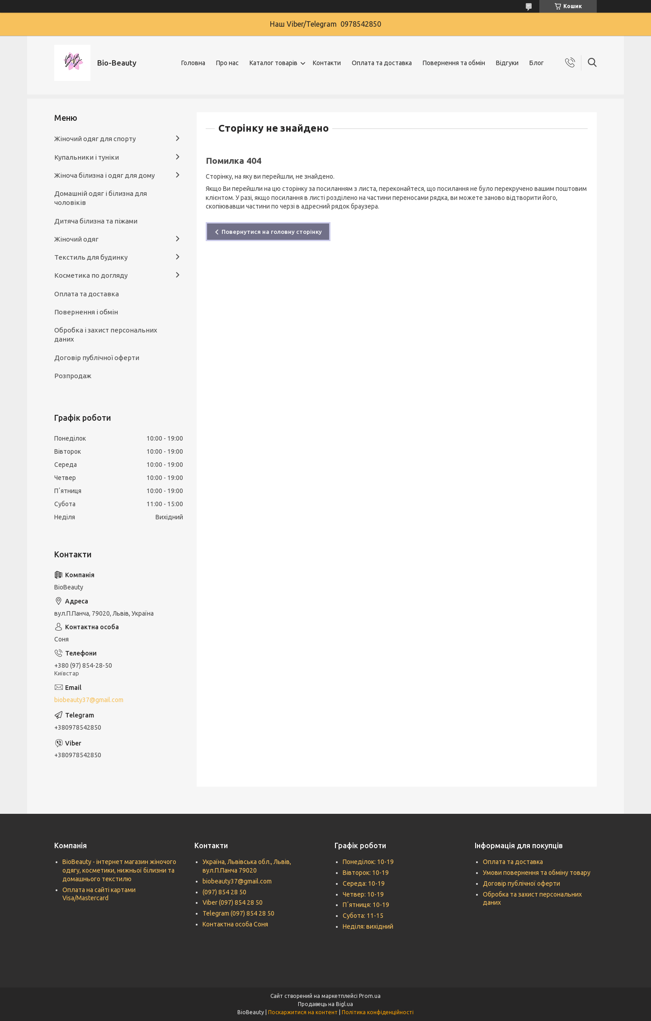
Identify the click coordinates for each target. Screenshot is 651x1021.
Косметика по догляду (90, 275)
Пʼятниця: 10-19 (366, 904)
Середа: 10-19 (364, 883)
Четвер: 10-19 (363, 894)
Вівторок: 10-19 (366, 872)
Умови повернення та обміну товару (536, 872)
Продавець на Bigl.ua (325, 1004)
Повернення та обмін (454, 62)
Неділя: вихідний (368, 926)
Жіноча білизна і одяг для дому (104, 175)
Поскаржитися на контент (303, 1012)
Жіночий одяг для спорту (95, 138)
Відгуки (507, 62)
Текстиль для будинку (90, 257)
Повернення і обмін (86, 312)
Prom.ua (370, 996)
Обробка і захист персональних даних (105, 334)
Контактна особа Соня (235, 924)
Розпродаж (72, 376)
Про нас (227, 62)
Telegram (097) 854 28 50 (238, 913)
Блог (536, 62)
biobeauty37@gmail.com (88, 699)
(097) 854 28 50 (224, 892)
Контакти (327, 62)
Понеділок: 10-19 (368, 861)
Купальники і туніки (86, 157)
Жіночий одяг (76, 239)
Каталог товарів (273, 62)
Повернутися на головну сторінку (272, 231)
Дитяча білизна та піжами (95, 221)
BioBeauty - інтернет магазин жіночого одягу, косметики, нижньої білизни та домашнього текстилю (119, 870)
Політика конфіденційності (378, 1012)
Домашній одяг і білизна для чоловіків (100, 198)
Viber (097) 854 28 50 (233, 902)
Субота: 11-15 (363, 915)
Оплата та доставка (382, 62)
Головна (193, 62)
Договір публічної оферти (96, 357)
